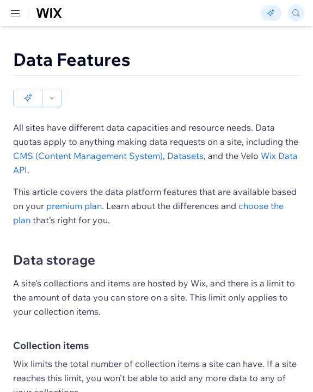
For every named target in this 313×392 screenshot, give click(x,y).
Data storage (54, 241)
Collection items (51, 327)
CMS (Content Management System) (88, 137)
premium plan (74, 187)
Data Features (72, 59)
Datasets (185, 137)
